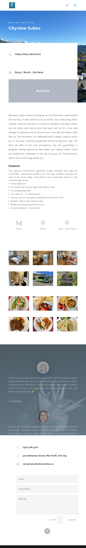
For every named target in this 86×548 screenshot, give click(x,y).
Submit (72, 520)
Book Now (42, 90)
